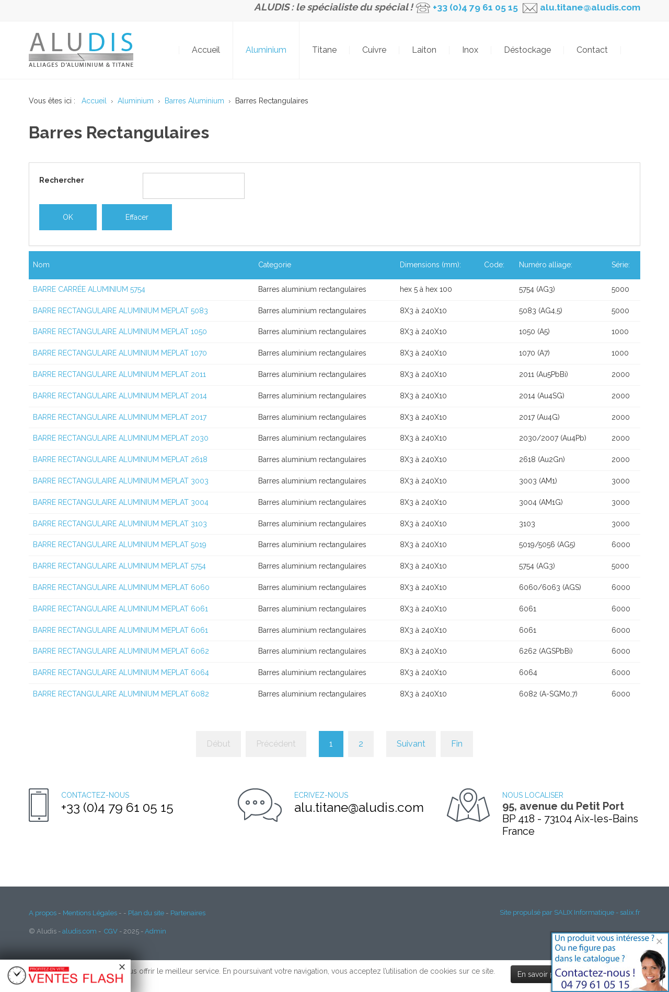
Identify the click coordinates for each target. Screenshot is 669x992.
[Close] (659, 941)
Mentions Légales (90, 912)
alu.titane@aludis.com (589, 7)
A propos (42, 912)
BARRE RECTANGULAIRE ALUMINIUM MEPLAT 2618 (120, 459)
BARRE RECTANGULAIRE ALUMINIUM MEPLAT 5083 (120, 310)
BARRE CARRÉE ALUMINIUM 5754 (89, 289)
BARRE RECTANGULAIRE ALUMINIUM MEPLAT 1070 (120, 353)
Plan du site (146, 912)
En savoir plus (540, 974)
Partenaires (187, 912)
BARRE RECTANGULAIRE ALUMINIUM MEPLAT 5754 (119, 566)
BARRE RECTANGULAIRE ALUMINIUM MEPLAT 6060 (121, 587)
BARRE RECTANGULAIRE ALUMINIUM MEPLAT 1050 (120, 331)
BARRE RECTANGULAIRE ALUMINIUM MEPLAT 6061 (120, 609)
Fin (457, 744)
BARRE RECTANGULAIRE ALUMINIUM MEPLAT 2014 (120, 396)
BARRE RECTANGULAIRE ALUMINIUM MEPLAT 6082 (121, 694)
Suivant (411, 744)
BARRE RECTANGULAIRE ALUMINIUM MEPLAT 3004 (121, 502)
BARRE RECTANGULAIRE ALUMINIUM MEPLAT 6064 (121, 672)
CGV (111, 931)
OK (635, 50)
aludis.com (79, 931)
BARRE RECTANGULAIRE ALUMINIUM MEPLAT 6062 (121, 651)
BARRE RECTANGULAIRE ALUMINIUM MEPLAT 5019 (119, 544)
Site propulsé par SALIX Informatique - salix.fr (570, 912)
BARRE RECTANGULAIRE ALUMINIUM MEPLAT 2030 (121, 438)
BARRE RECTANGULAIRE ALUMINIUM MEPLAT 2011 (119, 374)
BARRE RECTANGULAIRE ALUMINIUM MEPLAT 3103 (120, 523)
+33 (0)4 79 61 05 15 (475, 7)
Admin (155, 931)
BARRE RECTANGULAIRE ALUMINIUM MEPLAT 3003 (121, 481)
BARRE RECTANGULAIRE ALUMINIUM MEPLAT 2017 (119, 417)
